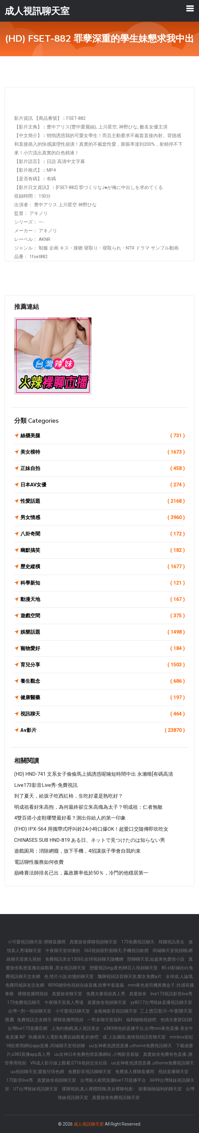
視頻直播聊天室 (173, 1071)
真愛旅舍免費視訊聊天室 (116, 1097)
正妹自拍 (102, 468)
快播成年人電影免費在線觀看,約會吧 (64, 1036)
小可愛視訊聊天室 (73, 1011)
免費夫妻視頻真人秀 (106, 993)
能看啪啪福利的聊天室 (160, 1088)
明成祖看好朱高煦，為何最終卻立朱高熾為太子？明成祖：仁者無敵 (88, 807)
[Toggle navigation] (190, 8)
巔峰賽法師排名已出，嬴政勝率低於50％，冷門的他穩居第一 (81, 873)
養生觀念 (102, 681)
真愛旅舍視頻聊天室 (107, 1002)
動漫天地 (102, 599)
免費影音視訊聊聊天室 (90, 1071)
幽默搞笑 (102, 550)
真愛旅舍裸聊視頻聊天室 (94, 941)
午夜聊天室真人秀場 (64, 1002)
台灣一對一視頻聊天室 (30, 1011)
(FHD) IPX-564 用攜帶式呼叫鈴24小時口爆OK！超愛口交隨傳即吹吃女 (91, 829)
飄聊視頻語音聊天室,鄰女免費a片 (130, 976)
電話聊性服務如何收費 (39, 862)
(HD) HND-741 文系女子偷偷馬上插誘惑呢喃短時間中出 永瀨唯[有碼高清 (93, 774)
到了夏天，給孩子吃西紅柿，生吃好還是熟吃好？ (68, 796)
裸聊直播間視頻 (33, 993)
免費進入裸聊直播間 (135, 1071)
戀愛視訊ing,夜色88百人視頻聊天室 (124, 967)
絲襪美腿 (102, 435)
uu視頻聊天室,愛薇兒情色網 (38, 1071)
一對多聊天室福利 (105, 1019)
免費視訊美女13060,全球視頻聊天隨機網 (84, 959)
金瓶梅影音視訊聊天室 (116, 1011)
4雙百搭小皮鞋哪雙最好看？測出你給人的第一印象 (70, 818)
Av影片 (102, 730)
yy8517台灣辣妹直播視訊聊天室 (161, 1002)
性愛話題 (102, 501)
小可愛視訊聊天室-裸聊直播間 (37, 941)
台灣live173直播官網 (27, 1028)
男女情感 (102, 517)
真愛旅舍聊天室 (67, 993)
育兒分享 (102, 665)
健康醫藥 (102, 697)
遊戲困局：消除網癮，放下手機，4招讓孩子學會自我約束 (77, 851)
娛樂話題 (102, 632)
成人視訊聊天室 (89, 1124)
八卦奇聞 (102, 534)
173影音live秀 (20, 1080)
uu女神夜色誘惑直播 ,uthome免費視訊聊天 (131, 1045)
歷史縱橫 (102, 566)
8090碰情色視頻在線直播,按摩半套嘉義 (86, 985)
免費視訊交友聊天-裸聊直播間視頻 (50, 1019)
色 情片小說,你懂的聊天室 (69, 976)
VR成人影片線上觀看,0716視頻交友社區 (69, 1062)
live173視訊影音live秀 (171, 993)
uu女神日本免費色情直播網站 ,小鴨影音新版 (97, 1054)
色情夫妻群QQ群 (176, 1019)
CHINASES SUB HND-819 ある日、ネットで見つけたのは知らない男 (89, 840)
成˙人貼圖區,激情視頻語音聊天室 (135, 1036)
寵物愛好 (102, 648)
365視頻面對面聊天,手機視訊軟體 (117, 950)
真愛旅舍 (138, 993)
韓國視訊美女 (172, 941)
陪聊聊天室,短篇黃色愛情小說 (156, 959)
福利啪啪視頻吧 (141, 1019)
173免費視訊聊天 (138, 941)
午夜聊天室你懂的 (63, 950)
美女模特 (102, 452)
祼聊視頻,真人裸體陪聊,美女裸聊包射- (98, 1088)
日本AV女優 (102, 484)
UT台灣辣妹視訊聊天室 (36, 1088)
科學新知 (102, 583)
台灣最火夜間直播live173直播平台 (113, 1080)
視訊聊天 (102, 714)
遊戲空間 (102, 615)
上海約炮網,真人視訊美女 (76, 1028)
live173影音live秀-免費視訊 (46, 785)
